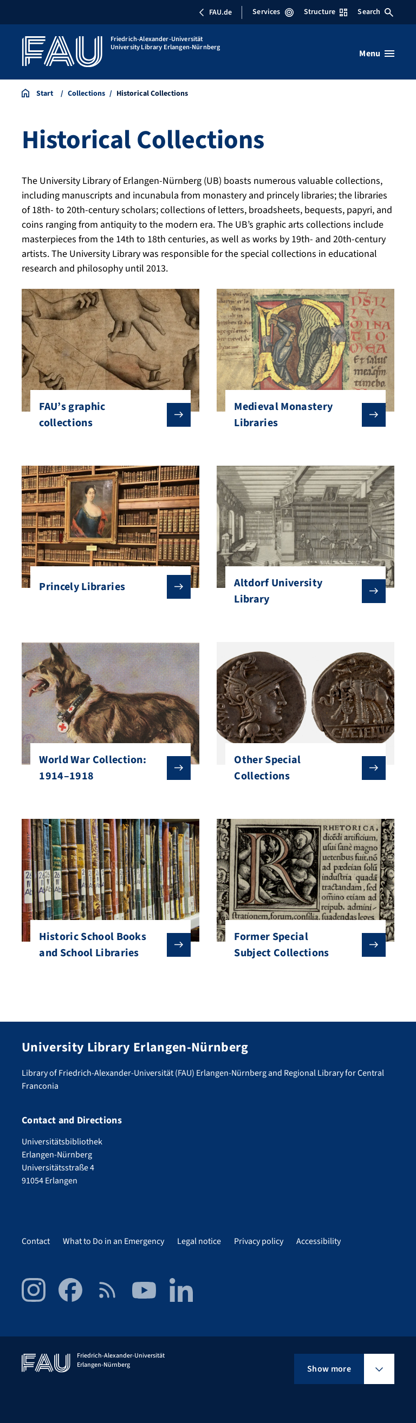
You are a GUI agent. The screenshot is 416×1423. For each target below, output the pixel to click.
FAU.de (215, 12)
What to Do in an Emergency (113, 1241)
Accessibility (318, 1241)
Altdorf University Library (301, 591)
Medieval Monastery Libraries (301, 415)
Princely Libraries (106, 587)
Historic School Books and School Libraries (106, 945)
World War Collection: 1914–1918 (106, 768)
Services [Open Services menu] (272, 11)
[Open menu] (376, 53)
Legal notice (199, 1241)
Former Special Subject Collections (301, 945)
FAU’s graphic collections (106, 415)
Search (375, 11)
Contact (36, 1241)
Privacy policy (258, 1241)
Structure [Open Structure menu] (325, 11)
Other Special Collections (301, 768)
